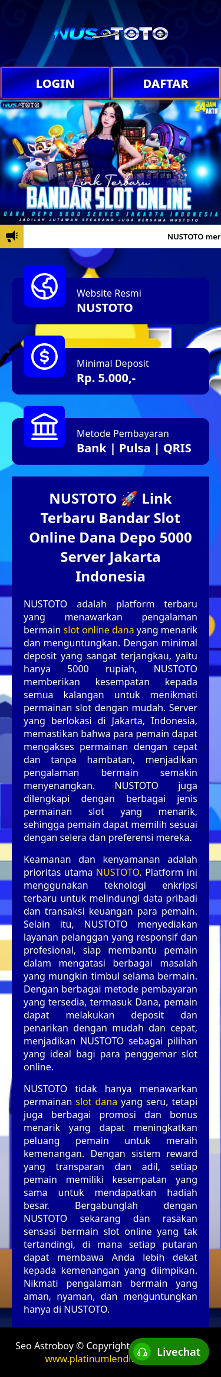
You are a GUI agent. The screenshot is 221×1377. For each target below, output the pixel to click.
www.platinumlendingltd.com (110, 1358)
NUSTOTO (105, 308)
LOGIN (55, 83)
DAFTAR (166, 83)
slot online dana (99, 629)
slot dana (96, 1101)
